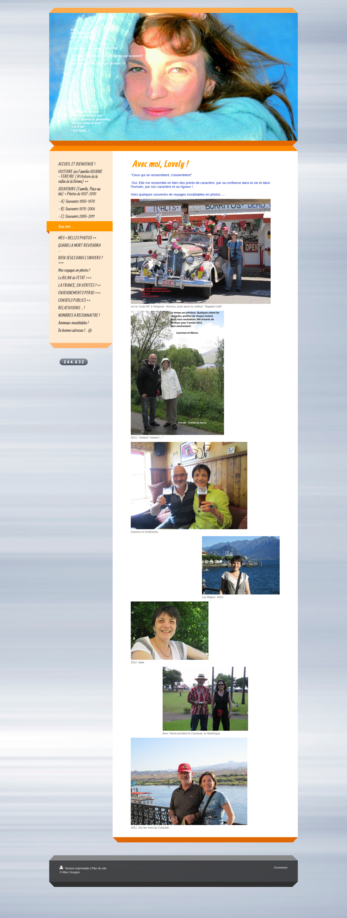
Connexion (280, 867)
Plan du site (99, 868)
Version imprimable (75, 868)
